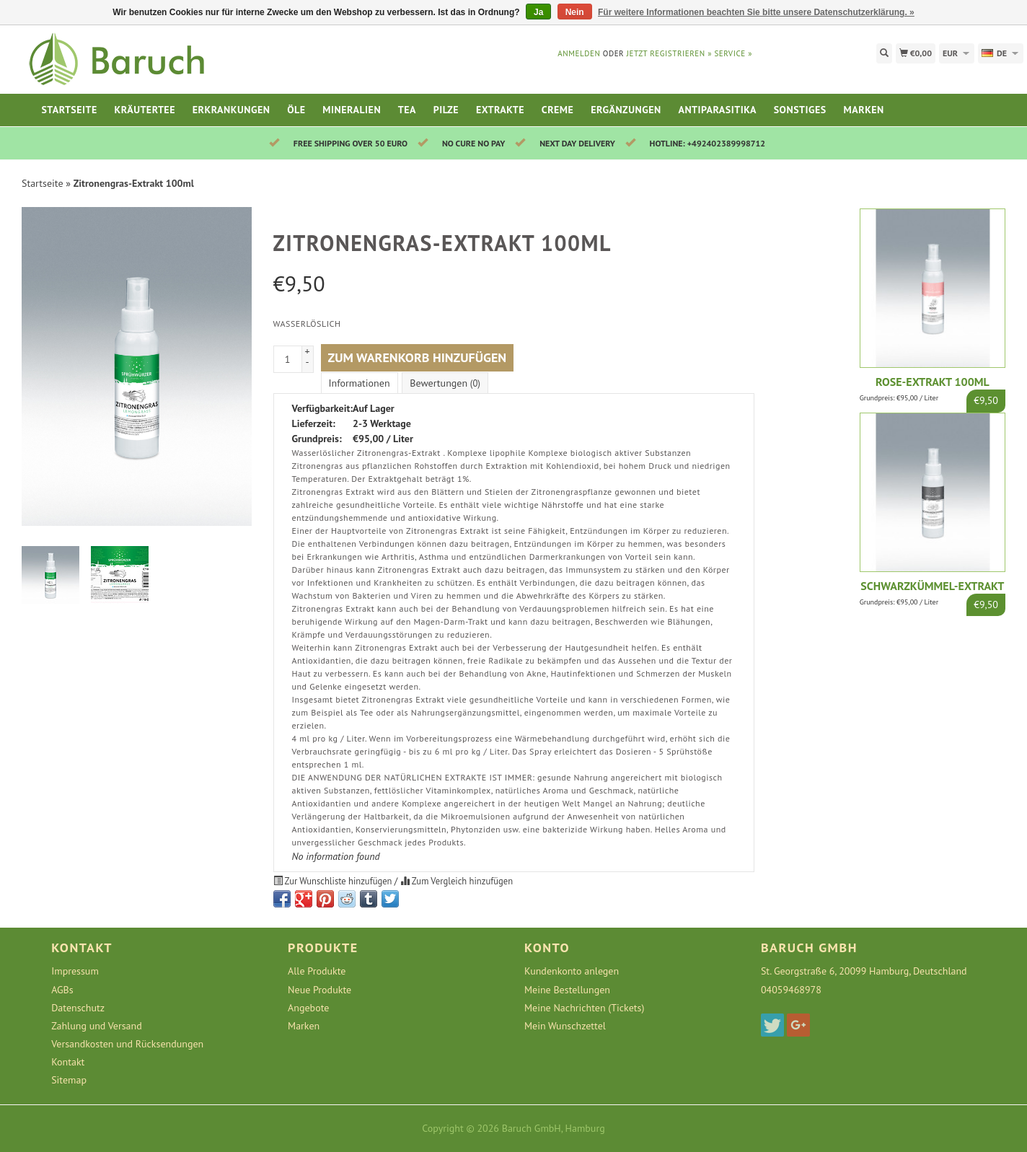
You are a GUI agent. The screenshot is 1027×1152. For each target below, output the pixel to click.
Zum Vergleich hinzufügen (456, 881)
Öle (296, 109)
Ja (538, 12)
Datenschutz (78, 1007)
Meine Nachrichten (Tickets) (584, 1007)
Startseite (69, 109)
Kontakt (67, 1061)
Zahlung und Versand (96, 1025)
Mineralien (351, 109)
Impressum (75, 970)
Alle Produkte (316, 970)
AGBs (62, 989)
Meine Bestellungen (567, 989)
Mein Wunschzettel (565, 1025)
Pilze (446, 109)
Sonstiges (800, 109)
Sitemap (69, 1079)
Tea (407, 109)
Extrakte (500, 109)
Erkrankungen (231, 109)
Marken (864, 109)
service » (733, 53)
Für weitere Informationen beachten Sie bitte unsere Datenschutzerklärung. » (756, 12)
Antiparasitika (717, 109)
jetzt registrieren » (669, 53)
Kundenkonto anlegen (571, 970)
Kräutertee (145, 109)
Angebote (308, 1007)
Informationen (359, 383)
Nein (574, 12)
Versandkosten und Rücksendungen (127, 1043)
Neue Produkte (319, 989)
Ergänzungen (626, 109)
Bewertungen (445, 383)
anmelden (578, 53)
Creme (558, 109)
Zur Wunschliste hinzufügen (334, 881)
